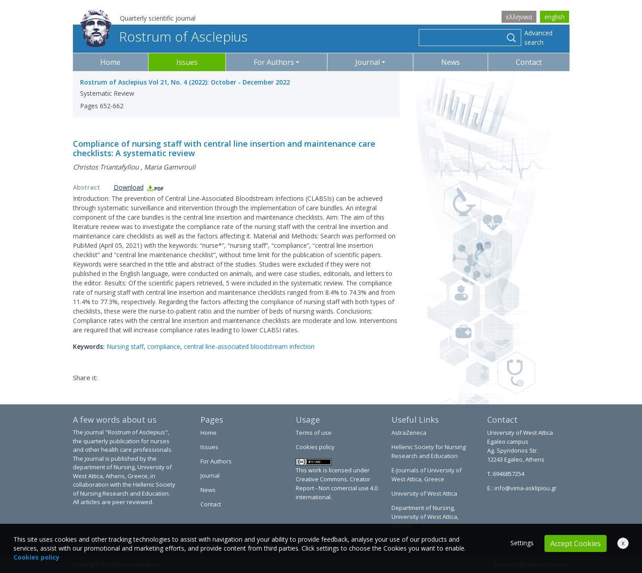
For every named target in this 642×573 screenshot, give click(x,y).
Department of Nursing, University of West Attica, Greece (425, 517)
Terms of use (314, 433)
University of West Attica (424, 493)
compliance (163, 346)
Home (110, 62)
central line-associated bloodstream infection (249, 346)
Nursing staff (125, 346)
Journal (210, 475)
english (554, 17)
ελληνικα (519, 17)
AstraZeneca (408, 433)
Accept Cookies (575, 543)
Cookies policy (315, 447)
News (450, 62)
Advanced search (538, 38)
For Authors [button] (274, 62)
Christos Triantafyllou (106, 166)
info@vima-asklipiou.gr (525, 488)
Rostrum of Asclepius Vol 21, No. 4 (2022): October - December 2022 (185, 82)
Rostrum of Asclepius (163, 36)
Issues (187, 62)
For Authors (216, 461)
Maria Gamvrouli (170, 166)
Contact (529, 62)
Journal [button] (367, 62)
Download (139, 187)
